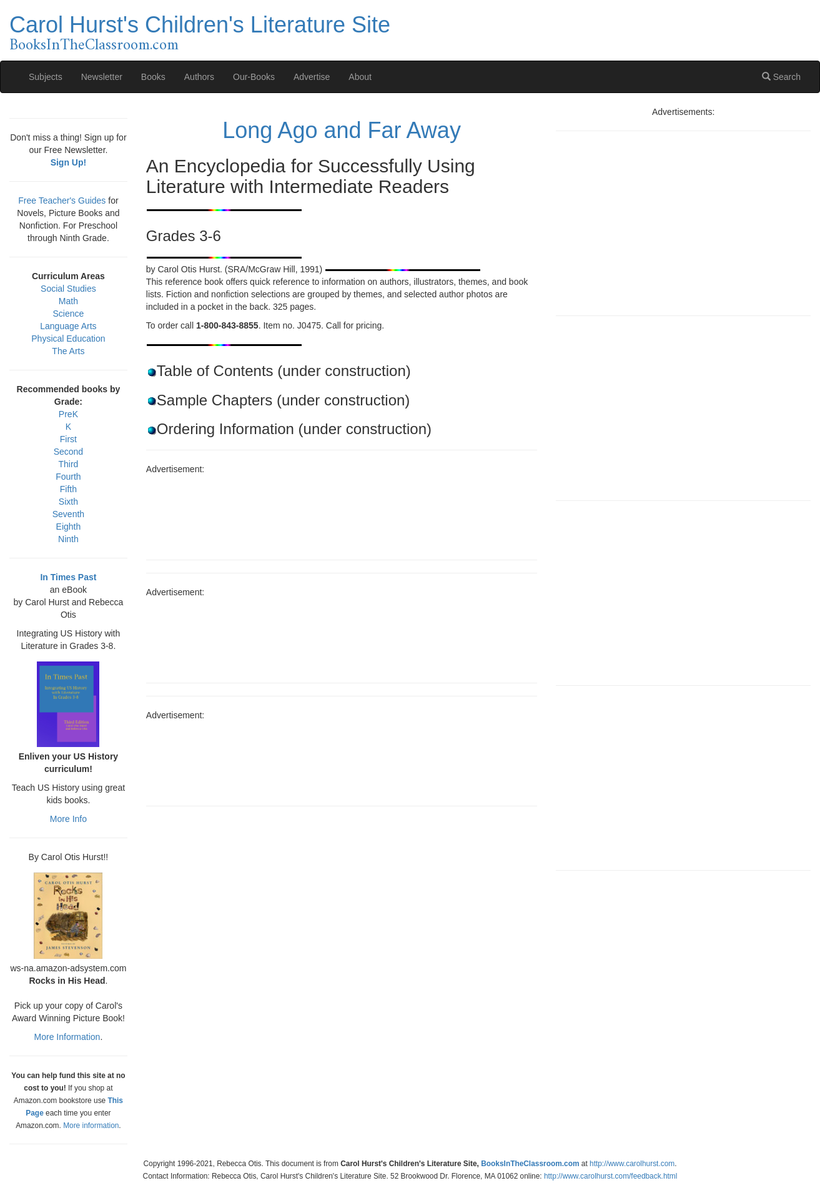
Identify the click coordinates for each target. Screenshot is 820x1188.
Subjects (45, 77)
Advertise (312, 77)
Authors (199, 77)
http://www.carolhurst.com (632, 1163)
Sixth (68, 502)
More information (91, 1125)
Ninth (68, 539)
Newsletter (101, 77)
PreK (68, 414)
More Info (68, 819)
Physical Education (68, 339)
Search (781, 77)
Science (68, 314)
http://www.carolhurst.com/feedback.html (610, 1176)
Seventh (68, 514)
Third (68, 464)
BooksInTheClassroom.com (94, 45)
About (360, 77)
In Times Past (68, 577)
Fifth (68, 489)
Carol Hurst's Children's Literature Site (199, 24)
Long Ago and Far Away (341, 130)
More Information (67, 1037)
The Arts (68, 351)
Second (68, 452)
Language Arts (68, 326)
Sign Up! (69, 162)
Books (153, 77)
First (68, 439)
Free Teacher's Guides (62, 200)
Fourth (68, 477)
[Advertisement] (342, 513)
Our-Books (254, 77)
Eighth (68, 527)
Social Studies (68, 289)
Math (68, 301)
